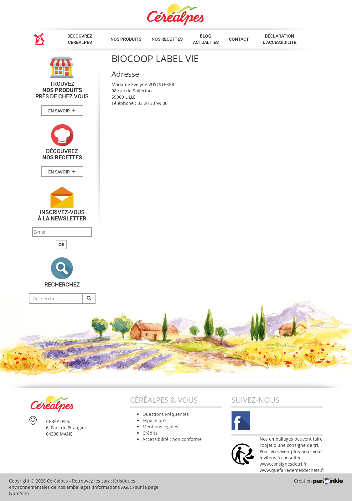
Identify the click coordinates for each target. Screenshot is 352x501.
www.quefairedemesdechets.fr (292, 470)
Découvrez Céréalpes (79, 39)
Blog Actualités (206, 39)
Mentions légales (160, 427)
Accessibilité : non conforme (172, 439)
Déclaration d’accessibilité (280, 39)
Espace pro (154, 420)
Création (318, 481)
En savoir (62, 110)
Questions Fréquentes (165, 414)
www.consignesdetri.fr (283, 464)
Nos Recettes (167, 39)
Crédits (150, 433)
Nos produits (126, 39)
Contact (239, 39)
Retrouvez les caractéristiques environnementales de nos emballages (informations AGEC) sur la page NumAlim (83, 487)
